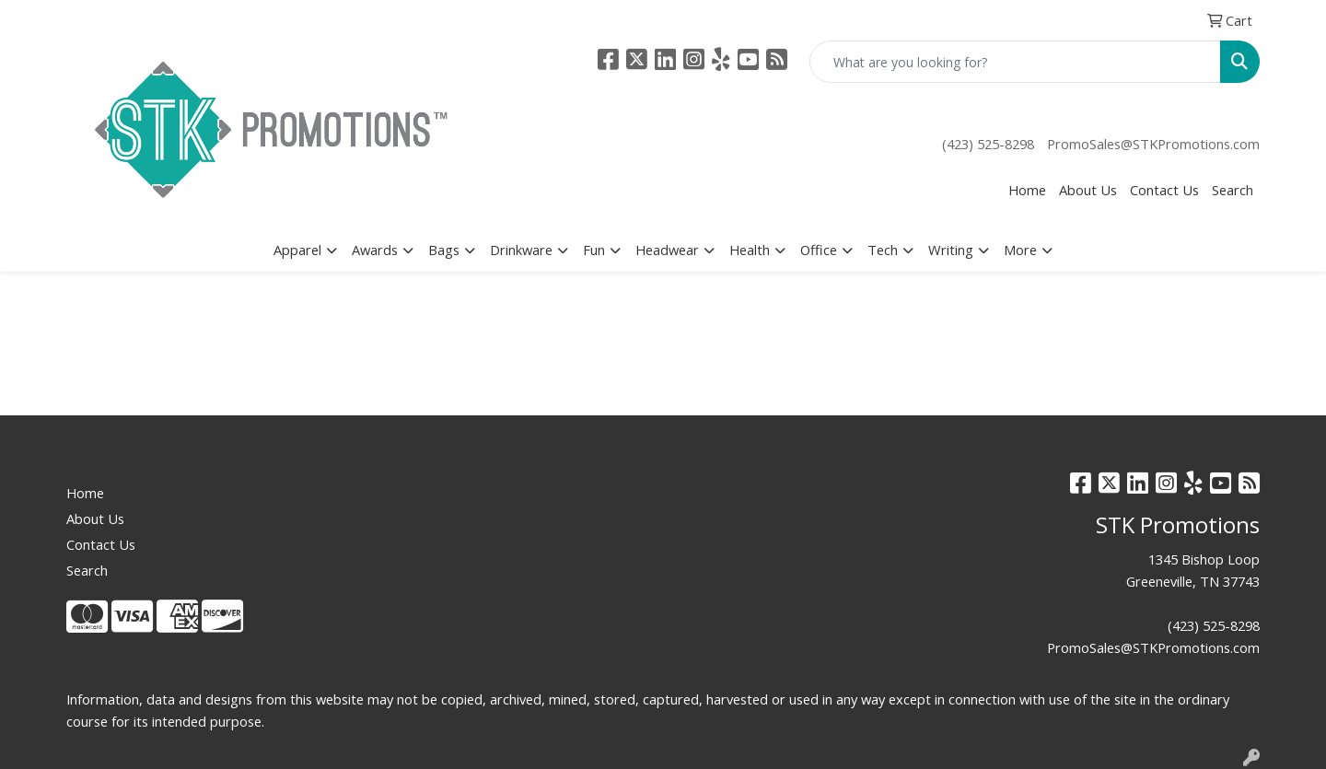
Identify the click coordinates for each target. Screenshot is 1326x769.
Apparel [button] (297, 249)
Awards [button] (375, 249)
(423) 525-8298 (988, 143)
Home (1027, 190)
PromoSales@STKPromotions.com (1153, 143)
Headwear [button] (667, 249)
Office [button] (818, 249)
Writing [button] (950, 249)
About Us (1088, 190)
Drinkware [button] (521, 249)
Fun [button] (594, 249)
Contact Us (1164, 190)
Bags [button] (443, 249)
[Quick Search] (1015, 62)
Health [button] (749, 249)
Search (1232, 190)
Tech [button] (882, 249)
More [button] (1020, 249)
